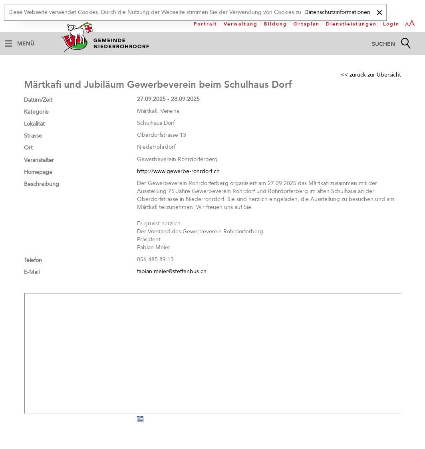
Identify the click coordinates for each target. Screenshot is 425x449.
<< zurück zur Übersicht (371, 75)
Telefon (33, 260)
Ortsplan (307, 24)
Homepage (38, 172)
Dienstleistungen (351, 24)
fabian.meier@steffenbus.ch (172, 271)
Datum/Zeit (38, 100)
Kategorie (36, 112)
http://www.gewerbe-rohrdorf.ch (178, 171)
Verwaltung (241, 24)
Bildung (275, 24)
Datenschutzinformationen (337, 12)
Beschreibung (41, 184)
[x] (379, 11)
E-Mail (32, 272)
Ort (28, 148)
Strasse (33, 136)
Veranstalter (39, 160)
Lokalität (34, 124)
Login (391, 24)
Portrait (205, 24)
